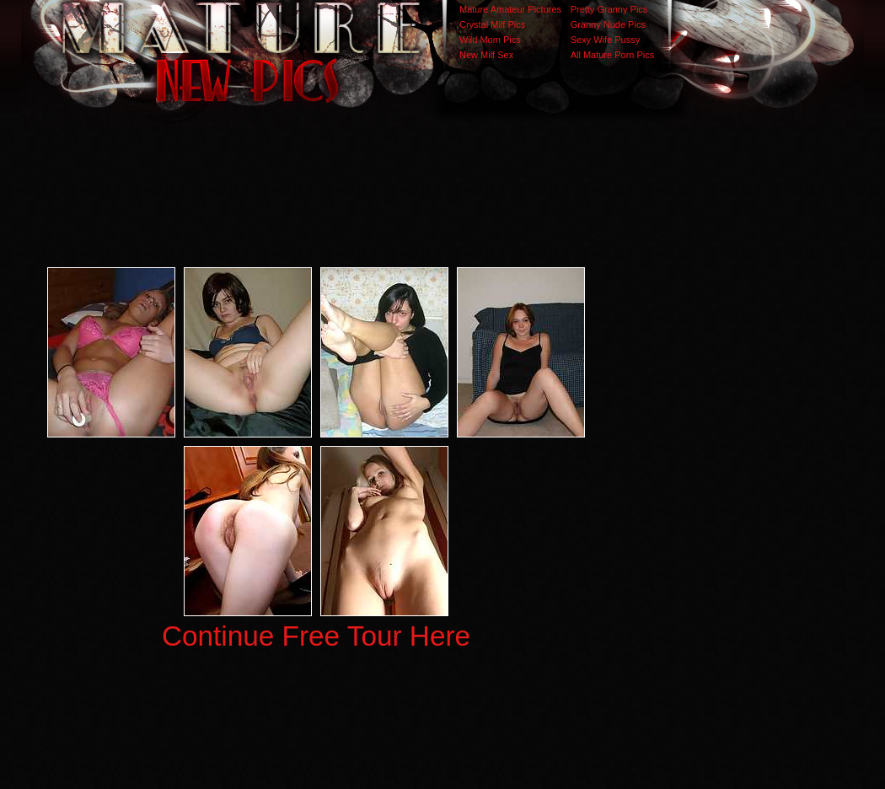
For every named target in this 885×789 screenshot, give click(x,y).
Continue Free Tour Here (316, 636)
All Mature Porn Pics (613, 55)
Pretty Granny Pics (609, 9)
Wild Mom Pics (490, 40)
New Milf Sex (486, 55)
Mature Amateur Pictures (510, 9)
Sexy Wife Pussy (606, 40)
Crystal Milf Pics (492, 24)
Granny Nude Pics (608, 24)
